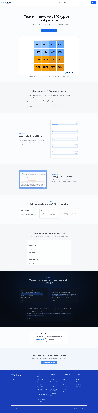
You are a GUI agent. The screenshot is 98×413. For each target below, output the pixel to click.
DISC (64, 379)
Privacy (81, 408)
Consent (76, 408)
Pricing (66, 2)
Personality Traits (41, 386)
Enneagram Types (41, 391)
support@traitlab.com (40, 339)
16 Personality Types (42, 389)
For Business (73, 2)
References (52, 395)
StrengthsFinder (67, 386)
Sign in (87, 2)
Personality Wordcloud (42, 394)
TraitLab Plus (40, 377)
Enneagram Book (54, 384)
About (60, 2)
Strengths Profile (41, 399)
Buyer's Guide (66, 391)
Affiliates (78, 379)
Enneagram (65, 381)
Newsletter (52, 386)
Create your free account (49, 31)
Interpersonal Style (41, 396)
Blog (51, 377)
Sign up (93, 2)
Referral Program (80, 386)
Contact (78, 381)
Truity (64, 389)
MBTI (64, 384)
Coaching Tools (53, 381)
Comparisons (40, 384)
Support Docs (53, 393)
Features (81, 2)
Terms (85, 408)
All (63, 377)
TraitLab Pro (40, 379)
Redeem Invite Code (80, 384)
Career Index (53, 379)
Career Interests (41, 401)
